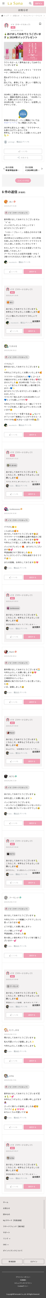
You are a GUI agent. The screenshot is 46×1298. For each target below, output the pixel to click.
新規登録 (12, 1261)
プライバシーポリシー (23, 1277)
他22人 (19, 141)
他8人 (21, 262)
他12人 (16, 567)
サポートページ (11, 123)
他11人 (21, 425)
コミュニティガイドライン (23, 1283)
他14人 (16, 1051)
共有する (23, 157)
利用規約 (23, 1280)
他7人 (22, 322)
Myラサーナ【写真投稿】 (13, 1220)
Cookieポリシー (23, 1286)
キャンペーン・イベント (32, 15)
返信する (32, 271)
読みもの (6, 1214)
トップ (6, 15)
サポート (6, 1232)
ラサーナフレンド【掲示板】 (14, 1226)
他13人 (16, 692)
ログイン (38, 3)
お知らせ (16, 15)
